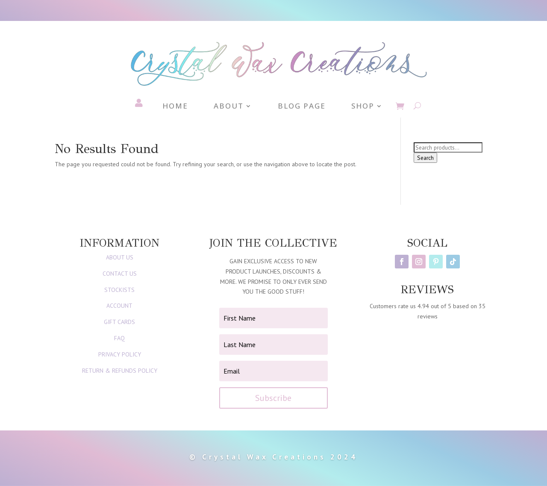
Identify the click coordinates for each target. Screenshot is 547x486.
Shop (362, 107)
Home (175, 107)
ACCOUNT (119, 305)
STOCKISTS (119, 290)
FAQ (119, 338)
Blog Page (302, 107)
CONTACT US (120, 273)
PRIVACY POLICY (119, 354)
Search (425, 158)
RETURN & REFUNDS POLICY (119, 370)
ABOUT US (119, 257)
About (229, 107)
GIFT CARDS (119, 322)
